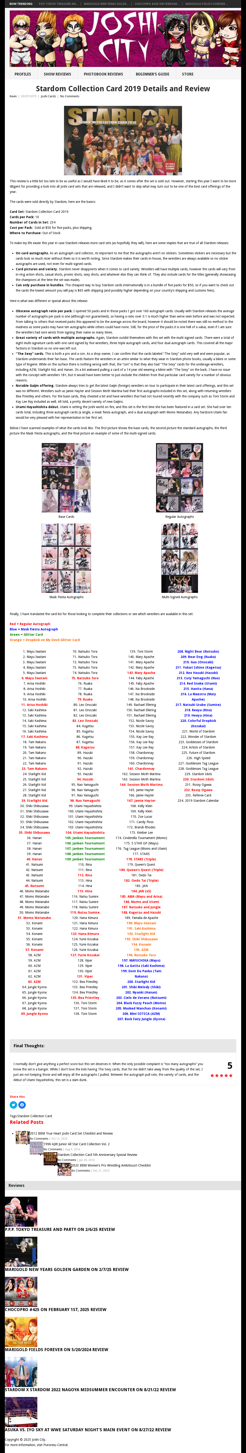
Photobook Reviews (103, 74)
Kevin (13, 96)
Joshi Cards (48, 96)
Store (187, 74)
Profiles (23, 74)
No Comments (69, 96)
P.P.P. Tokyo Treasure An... (58, 4)
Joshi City (38, 1439)
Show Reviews (57, 74)
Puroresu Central (55, 1445)
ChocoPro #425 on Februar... (157, 4)
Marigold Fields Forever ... (206, 4)
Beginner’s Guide (152, 74)
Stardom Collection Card (34, 1116)
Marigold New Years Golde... (106, 4)
